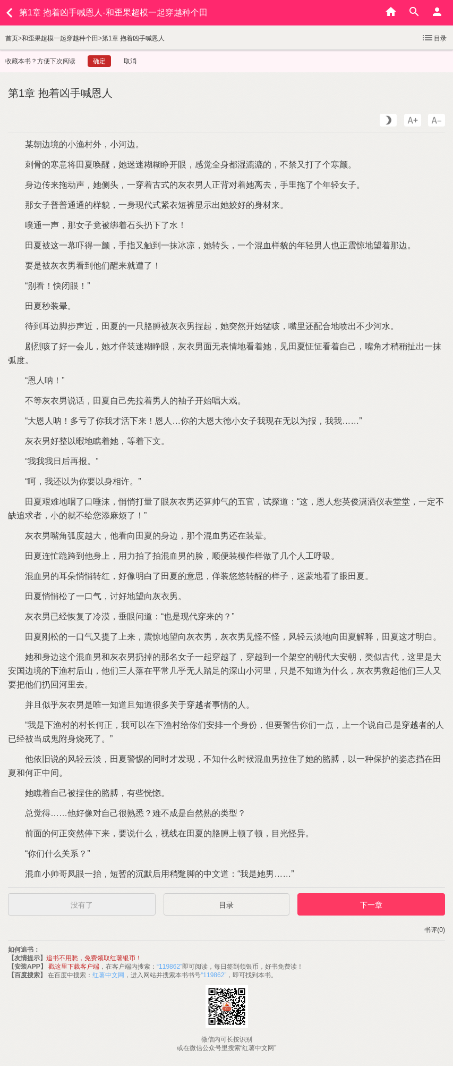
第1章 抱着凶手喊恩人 (133, 38)
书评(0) (434, 930)
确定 (99, 61)
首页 (11, 38)
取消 (130, 61)
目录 (434, 37)
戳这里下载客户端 (73, 966)
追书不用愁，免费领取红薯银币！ (94, 958)
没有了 (82, 905)
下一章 (371, 905)
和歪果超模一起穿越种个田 (60, 38)
